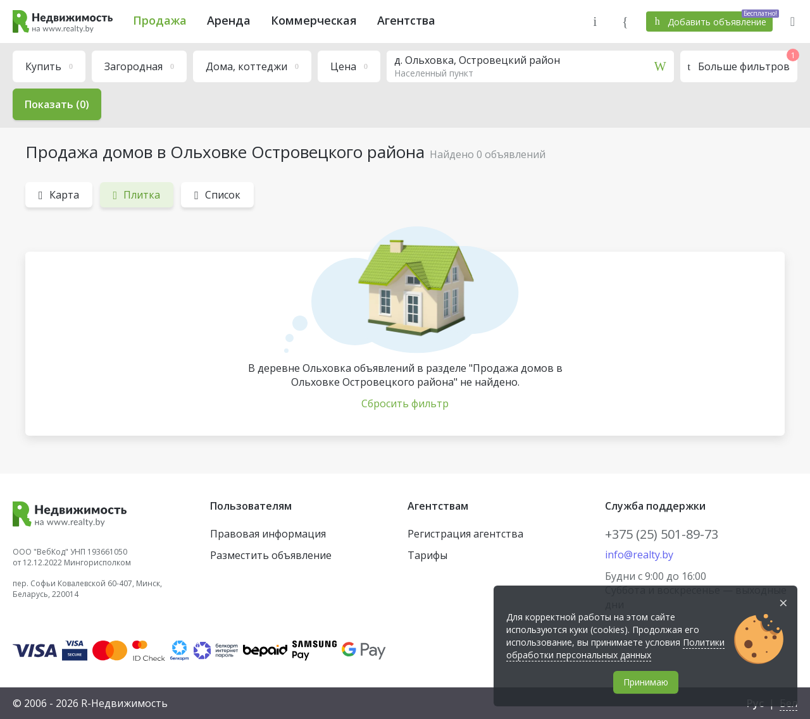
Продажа (160, 20)
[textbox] (530, 66)
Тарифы (427, 555)
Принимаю (645, 682)
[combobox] (530, 66)
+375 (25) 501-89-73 (661, 534)
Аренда (229, 20)
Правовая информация (268, 534)
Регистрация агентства (465, 534)
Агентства (406, 20)
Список (217, 195)
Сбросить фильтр (405, 403)
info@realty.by (639, 555)
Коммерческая (314, 20)
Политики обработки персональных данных (615, 648)
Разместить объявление (271, 555)
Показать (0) (57, 104)
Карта (59, 195)
